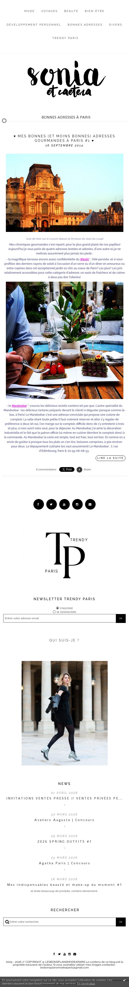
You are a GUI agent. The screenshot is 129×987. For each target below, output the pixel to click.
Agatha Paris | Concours (64, 863)
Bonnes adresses (85, 24)
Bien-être (95, 11)
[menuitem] (30, 15)
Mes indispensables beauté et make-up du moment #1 (64, 885)
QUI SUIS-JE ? (64, 640)
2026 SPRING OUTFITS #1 (64, 841)
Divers (115, 24)
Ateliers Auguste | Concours (64, 820)
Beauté (71, 11)
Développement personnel (34, 24)
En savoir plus (86, 983)
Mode (29, 11)
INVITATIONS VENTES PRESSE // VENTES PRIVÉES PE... (64, 798)
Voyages (49, 11)
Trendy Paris (65, 38)
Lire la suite (110, 458)
